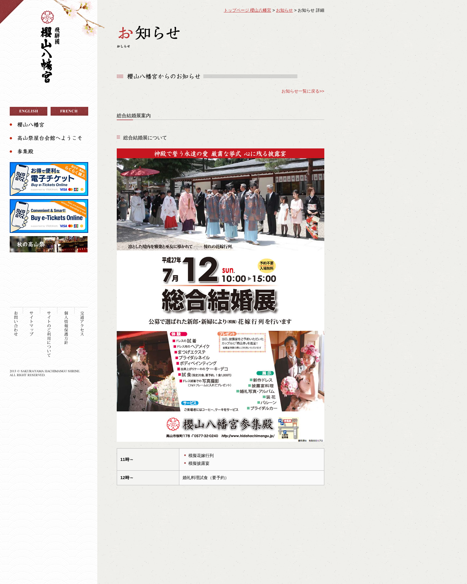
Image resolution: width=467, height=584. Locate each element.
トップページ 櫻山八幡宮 (247, 10)
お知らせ (284, 10)
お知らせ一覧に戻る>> (302, 91)
